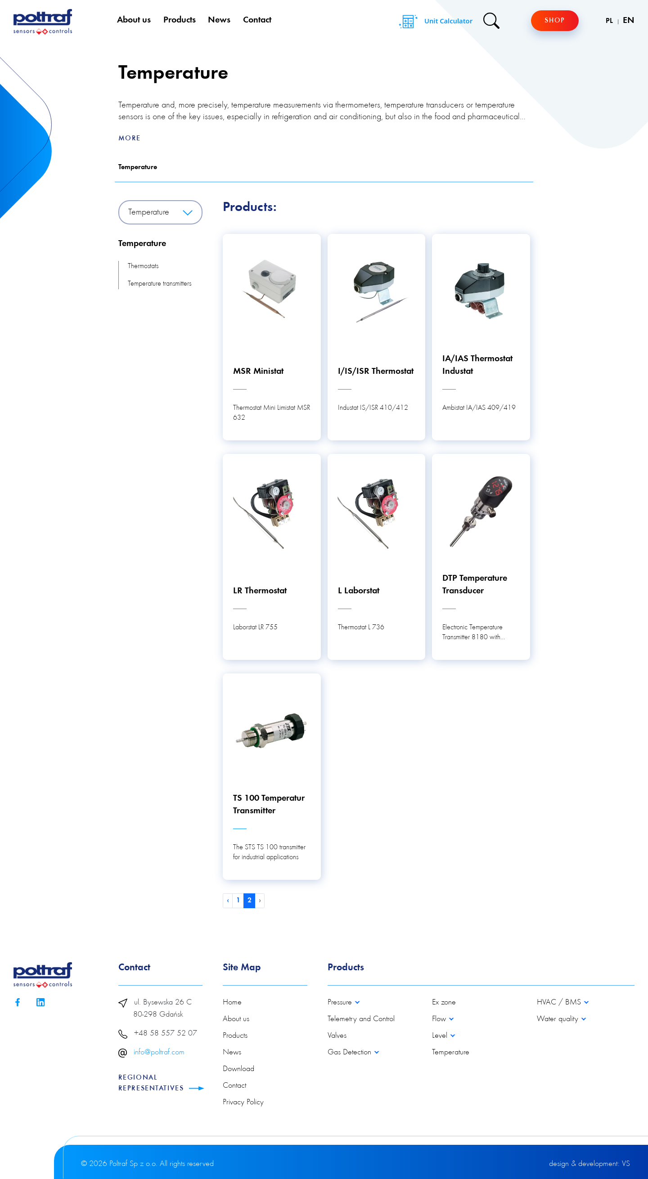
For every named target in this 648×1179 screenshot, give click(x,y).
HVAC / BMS (560, 1003)
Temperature (137, 167)
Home (232, 1003)
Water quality (558, 1019)
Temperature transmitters (159, 283)
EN (628, 20)
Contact (257, 20)
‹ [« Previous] (228, 900)
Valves (337, 1036)
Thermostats (143, 266)
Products (179, 20)
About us (134, 20)
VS (626, 1164)
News (219, 20)
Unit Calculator (434, 21)
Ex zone (444, 1003)
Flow (440, 1019)
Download (238, 1069)
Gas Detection (351, 1053)
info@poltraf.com (159, 1053)
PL (610, 21)
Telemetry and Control (361, 1019)
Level (441, 1036)
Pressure (341, 1003)
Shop (554, 20)
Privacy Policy (243, 1102)
